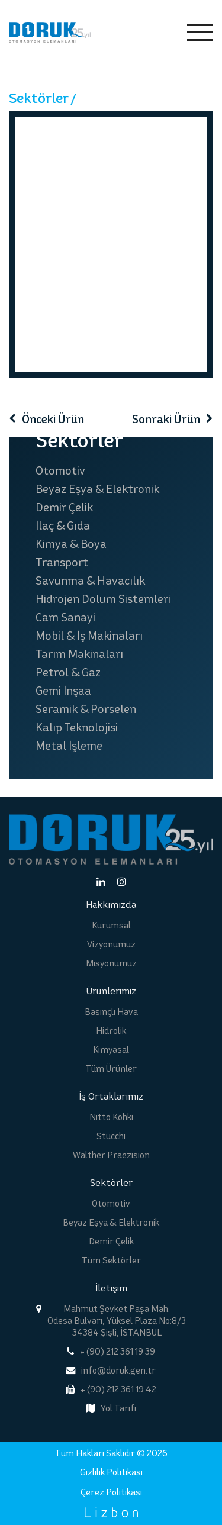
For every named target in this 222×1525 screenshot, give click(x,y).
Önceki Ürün (53, 418)
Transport (62, 562)
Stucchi (111, 1136)
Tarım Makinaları (79, 653)
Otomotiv (60, 470)
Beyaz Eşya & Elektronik (97, 488)
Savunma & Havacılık (90, 580)
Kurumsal (111, 925)
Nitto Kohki (111, 1117)
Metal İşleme (69, 745)
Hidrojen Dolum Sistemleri (103, 598)
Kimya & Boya (71, 543)
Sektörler (39, 98)
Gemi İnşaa (63, 690)
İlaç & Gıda (63, 525)
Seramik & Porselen (86, 708)
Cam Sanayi (65, 617)
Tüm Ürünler (111, 1068)
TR (133, 32)
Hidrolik (111, 1031)
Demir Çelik (64, 507)
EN (160, 32)
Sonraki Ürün (166, 418)
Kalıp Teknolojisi (77, 727)
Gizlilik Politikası (111, 1472)
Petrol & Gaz (68, 672)
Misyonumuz (111, 963)
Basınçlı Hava (111, 1012)
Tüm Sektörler (111, 1260)
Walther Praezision (111, 1155)
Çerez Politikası (111, 1492)
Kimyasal (111, 1049)
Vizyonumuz (111, 944)
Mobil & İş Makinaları (89, 635)
